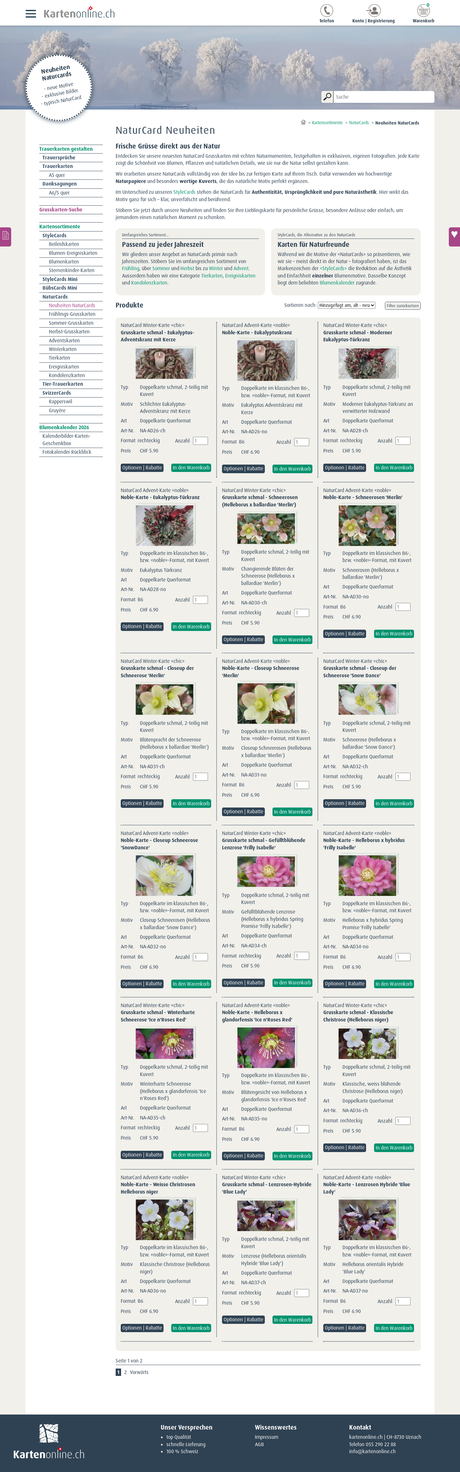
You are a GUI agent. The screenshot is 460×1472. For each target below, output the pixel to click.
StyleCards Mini (59, 279)
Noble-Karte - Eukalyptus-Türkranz (160, 497)
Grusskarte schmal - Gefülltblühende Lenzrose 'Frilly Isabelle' (263, 844)
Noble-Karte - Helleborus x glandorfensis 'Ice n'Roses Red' (257, 1016)
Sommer (161, 268)
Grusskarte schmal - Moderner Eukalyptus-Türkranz (357, 336)
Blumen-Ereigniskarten (73, 253)
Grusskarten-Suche (60, 209)
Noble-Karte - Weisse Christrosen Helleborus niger (158, 1188)
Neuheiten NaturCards (72, 305)
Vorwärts (139, 1372)
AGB (259, 1444)
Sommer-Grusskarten (71, 323)
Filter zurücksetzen (403, 305)
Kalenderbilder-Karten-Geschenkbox (66, 439)
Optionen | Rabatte (142, 467)
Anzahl (182, 440)
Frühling (130, 268)
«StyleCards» (333, 268)
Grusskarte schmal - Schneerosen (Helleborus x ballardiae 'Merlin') (260, 501)
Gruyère (57, 410)
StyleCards (184, 192)
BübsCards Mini (59, 288)
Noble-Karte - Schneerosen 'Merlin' (362, 497)
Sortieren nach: (300, 305)
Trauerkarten (57, 166)
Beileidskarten (64, 244)
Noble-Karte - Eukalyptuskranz (257, 332)
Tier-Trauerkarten (62, 384)
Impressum (266, 1437)
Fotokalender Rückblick (66, 452)
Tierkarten (212, 275)
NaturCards (55, 296)
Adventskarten (64, 340)
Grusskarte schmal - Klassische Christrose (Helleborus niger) (358, 1016)
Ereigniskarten (240, 275)
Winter (216, 268)
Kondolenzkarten (149, 282)
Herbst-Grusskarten (69, 331)
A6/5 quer (59, 192)
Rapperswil (60, 401)
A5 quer (57, 175)
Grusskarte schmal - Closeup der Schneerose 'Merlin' (157, 672)
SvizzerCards (56, 393)
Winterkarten (63, 349)
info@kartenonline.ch (372, 1451)
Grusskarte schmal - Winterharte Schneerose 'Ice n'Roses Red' (158, 1016)
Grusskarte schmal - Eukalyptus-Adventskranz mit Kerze (157, 336)
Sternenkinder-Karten (72, 270)
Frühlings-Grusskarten (72, 314)
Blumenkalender (337, 282)
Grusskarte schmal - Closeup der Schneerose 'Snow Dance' (359, 672)
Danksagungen (59, 183)
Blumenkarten (64, 261)
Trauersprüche (58, 157)
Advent (241, 268)
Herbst (187, 268)
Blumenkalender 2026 (64, 427)
